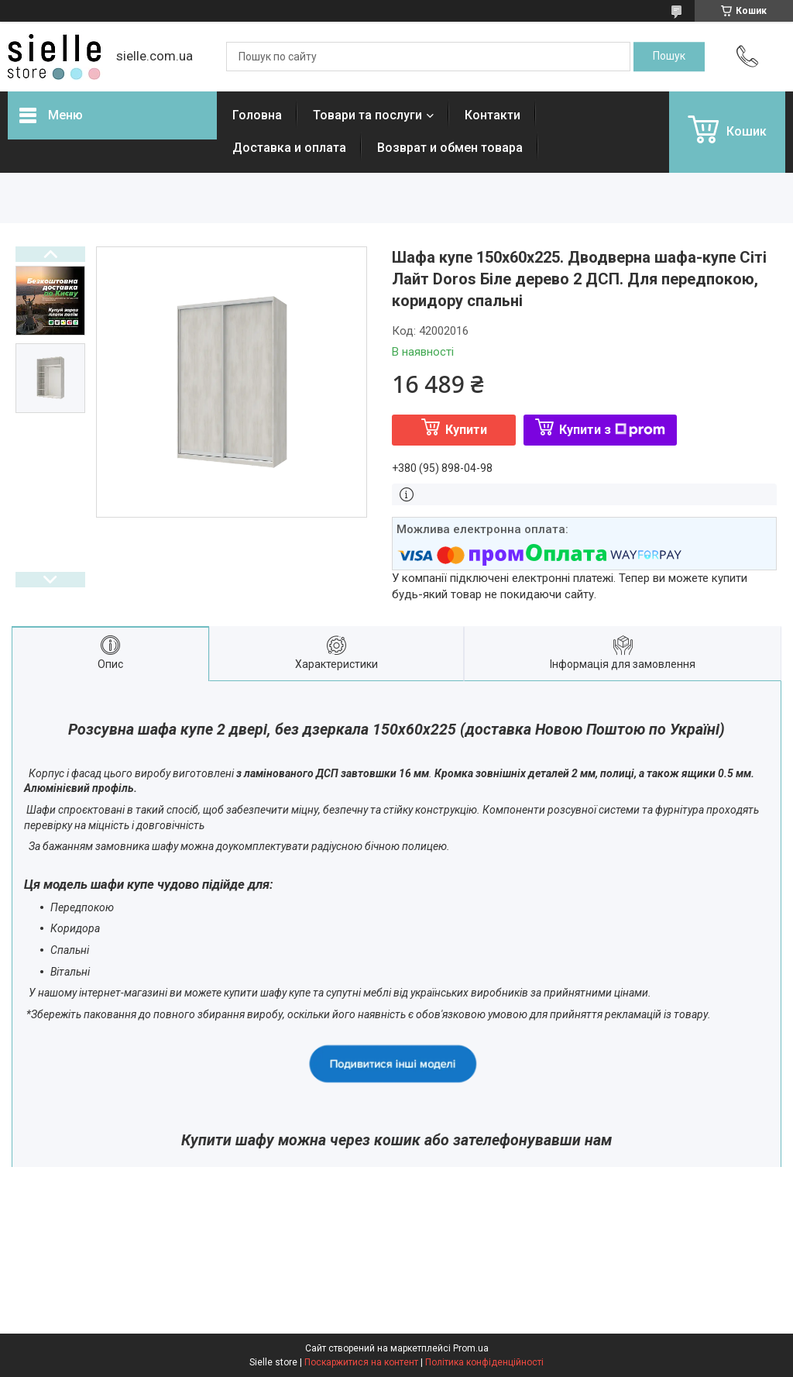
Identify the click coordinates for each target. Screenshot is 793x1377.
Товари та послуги (367, 115)
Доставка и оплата (289, 147)
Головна (257, 115)
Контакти (492, 115)
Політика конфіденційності (484, 1362)
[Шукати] (669, 56)
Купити (466, 429)
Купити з (612, 429)
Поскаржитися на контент (361, 1362)
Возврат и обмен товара (450, 147)
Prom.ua (471, 1348)
